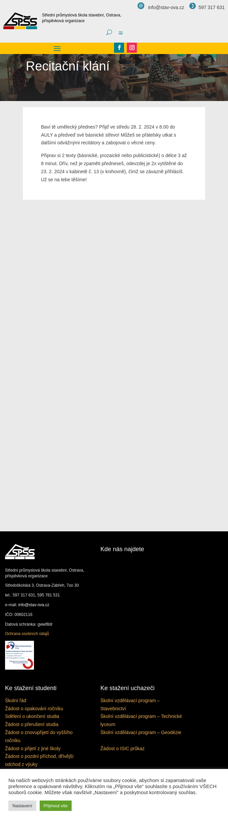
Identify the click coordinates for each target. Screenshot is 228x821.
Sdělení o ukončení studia (32, 716)
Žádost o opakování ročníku (34, 708)
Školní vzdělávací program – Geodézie (140, 732)
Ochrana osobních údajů (27, 633)
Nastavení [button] (22, 805)
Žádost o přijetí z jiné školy (33, 748)
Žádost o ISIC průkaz (122, 748)
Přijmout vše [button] (56, 805)
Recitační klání (68, 66)
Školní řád (15, 700)
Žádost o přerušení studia (32, 724)
